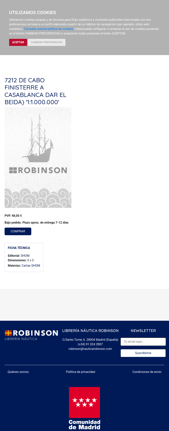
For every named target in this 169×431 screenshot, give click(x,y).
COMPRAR (18, 231)
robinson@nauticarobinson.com (90, 349)
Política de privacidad (80, 372)
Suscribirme (143, 353)
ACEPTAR (18, 42)
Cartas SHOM (31, 265)
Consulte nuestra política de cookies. (49, 29)
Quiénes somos (18, 372)
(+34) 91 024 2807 (90, 344)
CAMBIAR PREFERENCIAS (46, 42)
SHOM (25, 255)
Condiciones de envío (146, 372)
